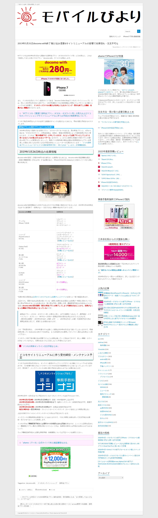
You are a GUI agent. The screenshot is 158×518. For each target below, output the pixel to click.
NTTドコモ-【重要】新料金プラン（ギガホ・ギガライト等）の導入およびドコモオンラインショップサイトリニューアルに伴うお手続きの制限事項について (55, 114)
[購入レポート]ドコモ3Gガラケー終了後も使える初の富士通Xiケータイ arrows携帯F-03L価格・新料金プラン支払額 (55, 505)
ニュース (103, 390)
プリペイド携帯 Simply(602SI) (112, 190)
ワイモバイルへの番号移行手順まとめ (115, 122)
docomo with (30, 483)
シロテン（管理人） (27, 490)
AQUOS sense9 (107, 167)
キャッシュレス (103, 370)
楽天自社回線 (103, 426)
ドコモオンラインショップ (47, 483)
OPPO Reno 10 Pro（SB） (111, 178)
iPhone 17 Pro (106, 163)
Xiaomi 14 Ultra (107, 159)
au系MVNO (104, 408)
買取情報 (105, 397)
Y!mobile (101, 349)
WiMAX (103, 387)
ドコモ (53, 490)
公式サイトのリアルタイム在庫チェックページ (50, 297)
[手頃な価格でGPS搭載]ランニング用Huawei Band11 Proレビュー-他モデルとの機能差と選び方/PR (121, 324)
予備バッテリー (105, 366)
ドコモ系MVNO (106, 415)
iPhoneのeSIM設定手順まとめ (112, 128)
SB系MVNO (104, 411)
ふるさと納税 (103, 353)
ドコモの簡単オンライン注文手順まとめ (40, 346)
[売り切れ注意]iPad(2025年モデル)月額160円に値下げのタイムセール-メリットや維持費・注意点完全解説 (122, 310)
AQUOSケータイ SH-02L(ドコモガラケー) (117, 186)
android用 (103, 359)
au (99, 339)
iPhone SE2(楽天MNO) (109, 182)
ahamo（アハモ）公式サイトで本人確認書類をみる (45, 442)
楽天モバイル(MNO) (105, 422)
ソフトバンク (103, 374)
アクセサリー (103, 356)
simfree (100, 342)
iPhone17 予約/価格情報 (131, 36)
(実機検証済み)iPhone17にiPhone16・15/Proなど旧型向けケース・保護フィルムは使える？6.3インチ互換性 (122, 295)
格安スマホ (102, 405)
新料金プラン (64, 483)
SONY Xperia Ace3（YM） (111, 174)
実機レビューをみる (65, 241)
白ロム (102, 418)
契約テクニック (115, 36)
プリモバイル (105, 377)
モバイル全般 (103, 384)
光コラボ (101, 401)
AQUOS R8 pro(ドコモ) (110, 171)
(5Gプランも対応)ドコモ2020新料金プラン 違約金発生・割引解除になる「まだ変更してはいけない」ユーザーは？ (55, 498)
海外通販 (103, 345)
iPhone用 (103, 363)
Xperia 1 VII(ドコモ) (109, 155)
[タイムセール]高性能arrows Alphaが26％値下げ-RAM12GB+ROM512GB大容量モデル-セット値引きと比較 (118, 463)
